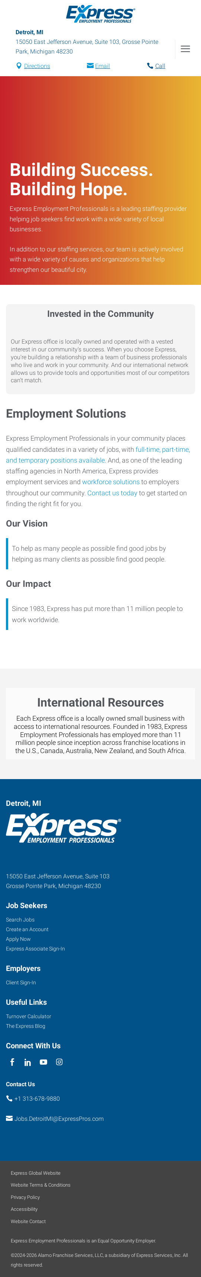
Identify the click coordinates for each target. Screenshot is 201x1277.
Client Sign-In (21, 982)
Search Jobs (20, 920)
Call (160, 66)
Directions (37, 66)
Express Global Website (36, 1173)
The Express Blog (25, 1026)
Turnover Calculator (28, 1016)
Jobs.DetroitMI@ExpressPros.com (59, 1118)
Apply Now (18, 939)
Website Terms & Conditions (41, 1185)
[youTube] (44, 1062)
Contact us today (112, 493)
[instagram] (59, 1062)
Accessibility (24, 1209)
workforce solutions (111, 482)
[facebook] (12, 1062)
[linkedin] (28, 1062)
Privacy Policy (25, 1197)
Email (102, 66)
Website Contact (28, 1221)
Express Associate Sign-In (35, 949)
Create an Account (27, 929)
